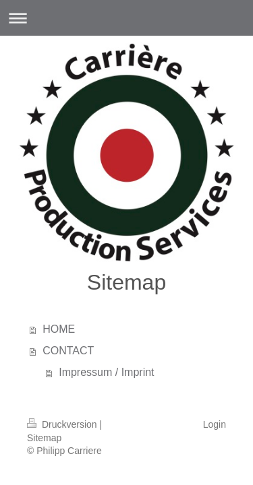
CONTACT (68, 350)
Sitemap (44, 437)
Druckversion (63, 424)
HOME (59, 329)
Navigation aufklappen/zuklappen (126, 17)
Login (214, 424)
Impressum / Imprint (106, 372)
